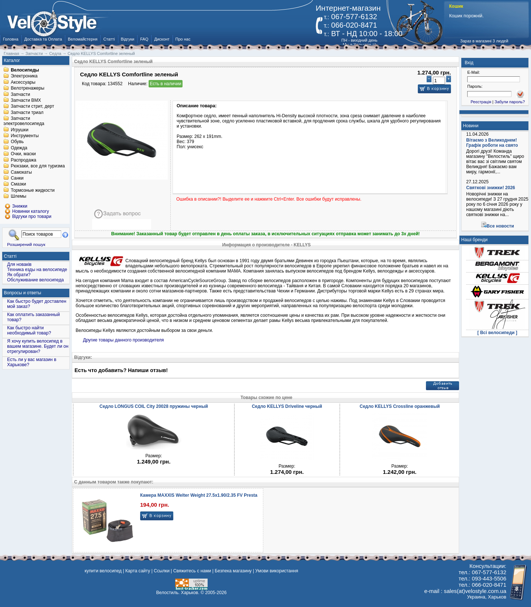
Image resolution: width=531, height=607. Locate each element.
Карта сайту (137, 570)
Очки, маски (23, 154)
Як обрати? (19, 274)
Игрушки (19, 129)
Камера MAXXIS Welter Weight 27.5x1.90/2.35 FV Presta (198, 495)
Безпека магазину (233, 570)
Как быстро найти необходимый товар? (29, 330)
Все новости (500, 226)
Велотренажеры (27, 88)
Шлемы (18, 196)
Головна (10, 39)
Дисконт (161, 39)
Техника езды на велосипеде (37, 269)
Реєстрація (481, 102)
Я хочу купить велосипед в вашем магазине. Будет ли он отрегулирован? (37, 346)
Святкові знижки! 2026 (490, 187)
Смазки (18, 184)
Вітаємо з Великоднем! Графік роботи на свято (492, 143)
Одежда (19, 147)
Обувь (17, 142)
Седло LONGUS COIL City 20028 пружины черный (154, 406)
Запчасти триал (27, 112)
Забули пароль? (509, 102)
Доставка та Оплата (43, 39)
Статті (109, 39)
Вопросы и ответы (22, 292)
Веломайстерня (82, 39)
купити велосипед (102, 570)
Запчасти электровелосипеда (23, 121)
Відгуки (128, 39)
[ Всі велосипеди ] (497, 332)
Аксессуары (23, 82)
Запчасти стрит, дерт (32, 106)
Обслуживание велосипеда (35, 279)
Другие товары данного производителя (123, 340)
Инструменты (25, 135)
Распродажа (23, 160)
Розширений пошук (26, 244)
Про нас (183, 39)
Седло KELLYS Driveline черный (287, 406)
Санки (17, 178)
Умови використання (276, 570)
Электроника (24, 76)
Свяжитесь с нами (192, 570)
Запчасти (20, 94)
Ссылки (162, 570)
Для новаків (19, 264)
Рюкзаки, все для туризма (38, 166)
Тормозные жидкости (33, 190)
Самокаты (21, 172)
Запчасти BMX (26, 100)
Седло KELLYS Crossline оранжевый (400, 406)
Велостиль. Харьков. (177, 592)
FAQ (144, 39)
